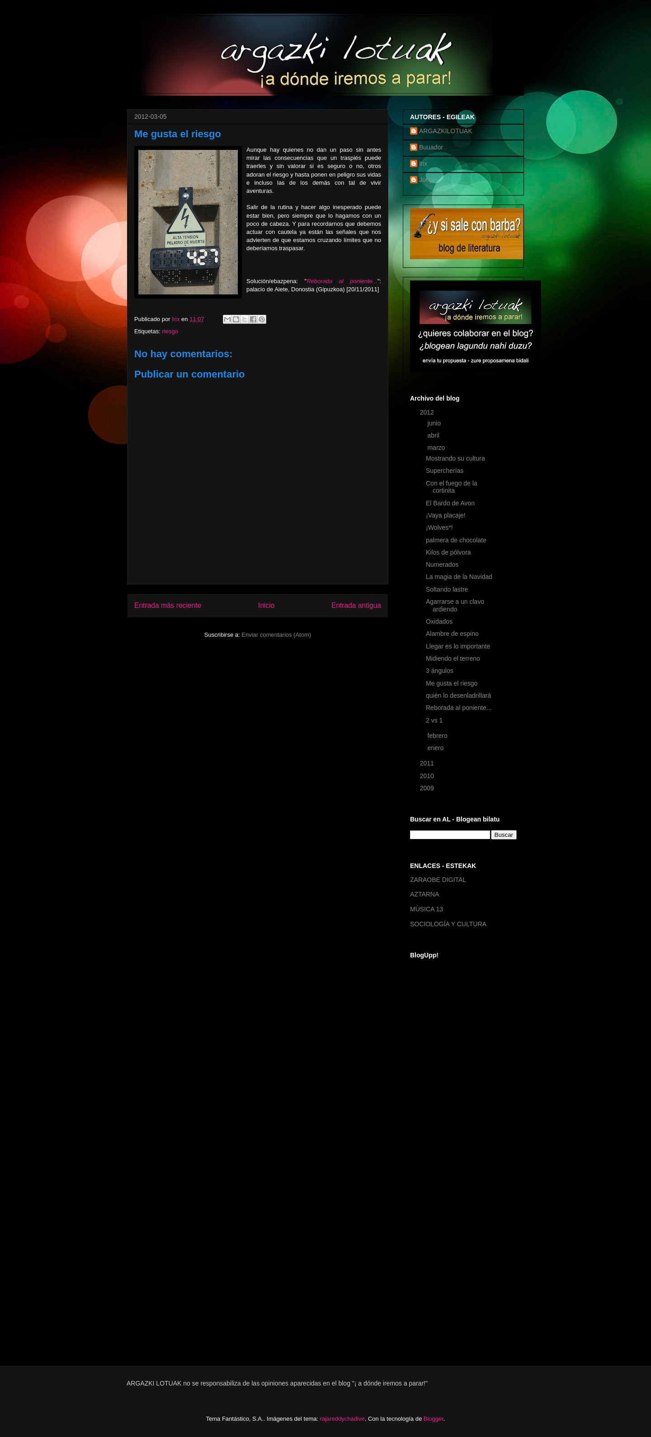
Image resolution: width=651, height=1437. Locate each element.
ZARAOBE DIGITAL (438, 879)
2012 (428, 412)
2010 (428, 775)
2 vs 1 (434, 720)
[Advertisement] (446, 1207)
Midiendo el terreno (453, 658)
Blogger (433, 1418)
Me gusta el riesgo (451, 683)
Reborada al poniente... (342, 281)
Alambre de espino (452, 633)
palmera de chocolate (456, 540)
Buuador (431, 147)
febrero (438, 735)
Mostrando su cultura (455, 458)
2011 (428, 763)
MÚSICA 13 (426, 909)
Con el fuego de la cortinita (451, 487)
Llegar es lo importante (458, 646)
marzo (437, 447)
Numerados (442, 564)
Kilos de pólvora (448, 552)
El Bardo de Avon (450, 503)
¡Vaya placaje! (446, 515)
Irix (423, 163)
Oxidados (439, 621)
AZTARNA (424, 894)
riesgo (170, 331)
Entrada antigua (356, 605)
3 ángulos (439, 670)
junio (434, 423)
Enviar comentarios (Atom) (276, 634)
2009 (428, 788)
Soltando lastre (447, 589)
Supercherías (444, 470)
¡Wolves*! (439, 527)
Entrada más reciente (167, 605)
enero (436, 747)
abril (434, 435)
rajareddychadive (342, 1418)
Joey (426, 179)
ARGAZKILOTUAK (445, 131)
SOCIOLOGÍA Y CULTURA (448, 924)
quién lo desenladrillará (458, 695)
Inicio (266, 605)
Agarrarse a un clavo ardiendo (455, 605)
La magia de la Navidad (459, 576)
